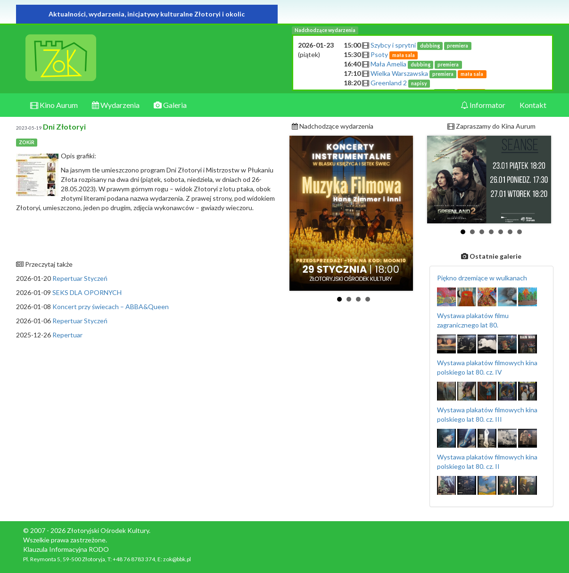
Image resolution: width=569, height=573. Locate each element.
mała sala (403, 55)
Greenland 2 (400, 83)
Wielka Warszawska (429, 73)
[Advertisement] (147, 410)
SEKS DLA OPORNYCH (87, 292)
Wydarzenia (116, 104)
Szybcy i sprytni (421, 45)
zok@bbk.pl (177, 559)
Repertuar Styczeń (79, 278)
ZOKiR (26, 142)
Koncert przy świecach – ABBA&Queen (110, 307)
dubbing (430, 46)
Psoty (394, 54)
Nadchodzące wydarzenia (325, 30)
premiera (457, 46)
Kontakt (533, 104)
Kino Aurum (54, 104)
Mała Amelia (416, 64)
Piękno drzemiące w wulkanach (482, 278)
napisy (419, 83)
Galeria (170, 104)
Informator (483, 104)
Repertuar (67, 335)
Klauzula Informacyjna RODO (66, 549)
